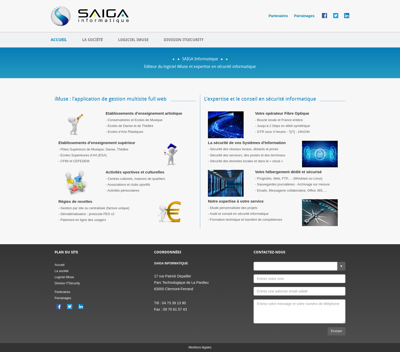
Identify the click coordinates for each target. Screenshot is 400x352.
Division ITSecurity (67, 283)
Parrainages (304, 16)
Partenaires (278, 16)
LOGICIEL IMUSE (133, 40)
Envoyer (336, 331)
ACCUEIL (59, 40)
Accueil (60, 265)
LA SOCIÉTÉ (92, 40)
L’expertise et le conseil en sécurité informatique (260, 99)
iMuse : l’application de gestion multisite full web (111, 99)
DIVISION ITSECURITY (184, 40)
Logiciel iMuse (64, 277)
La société (62, 271)
